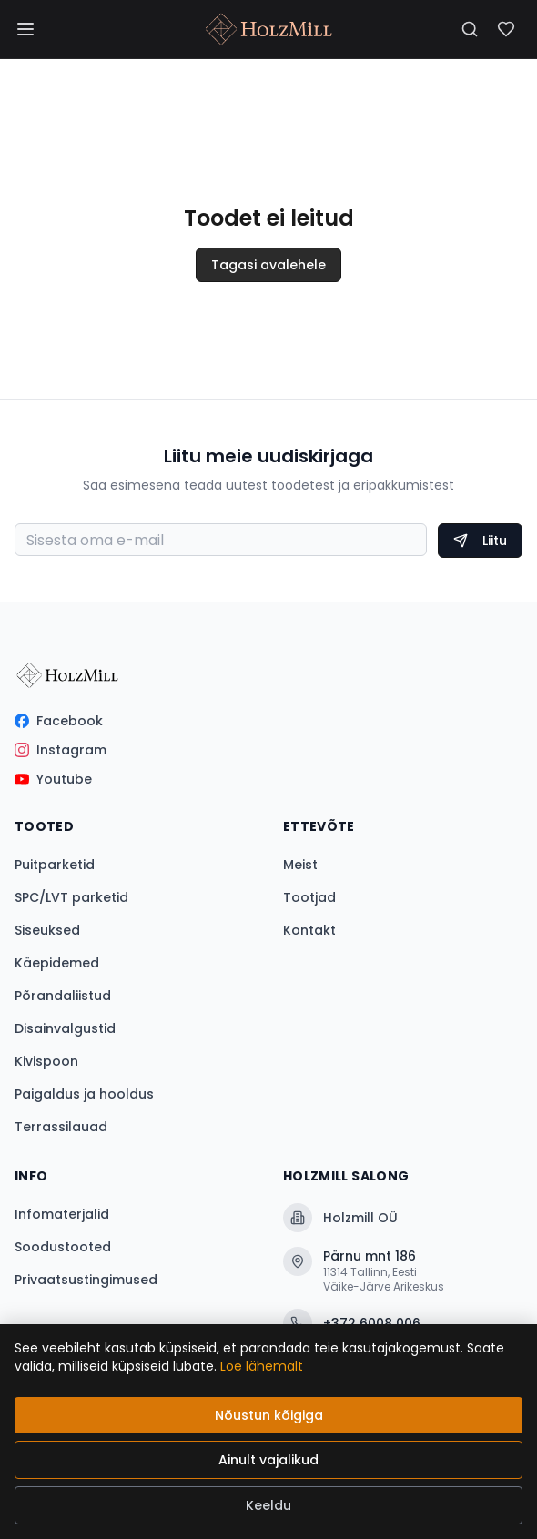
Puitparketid (55, 865)
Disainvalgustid (65, 1028)
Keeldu (268, 1505)
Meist (300, 865)
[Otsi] (469, 29)
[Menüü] (25, 29)
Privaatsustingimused (86, 1280)
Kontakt (309, 930)
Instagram (60, 750)
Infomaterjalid (62, 1214)
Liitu (480, 541)
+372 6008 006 (351, 1323)
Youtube (53, 779)
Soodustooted (63, 1247)
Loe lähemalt (261, 1366)
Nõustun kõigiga (269, 1415)
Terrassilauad (61, 1127)
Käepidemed (57, 963)
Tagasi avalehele (268, 265)
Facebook (59, 721)
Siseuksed (47, 930)
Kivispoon (46, 1061)
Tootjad (309, 897)
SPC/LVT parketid (71, 897)
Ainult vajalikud (268, 1460)
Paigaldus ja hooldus (84, 1094)
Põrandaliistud (63, 996)
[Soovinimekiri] (506, 29)
